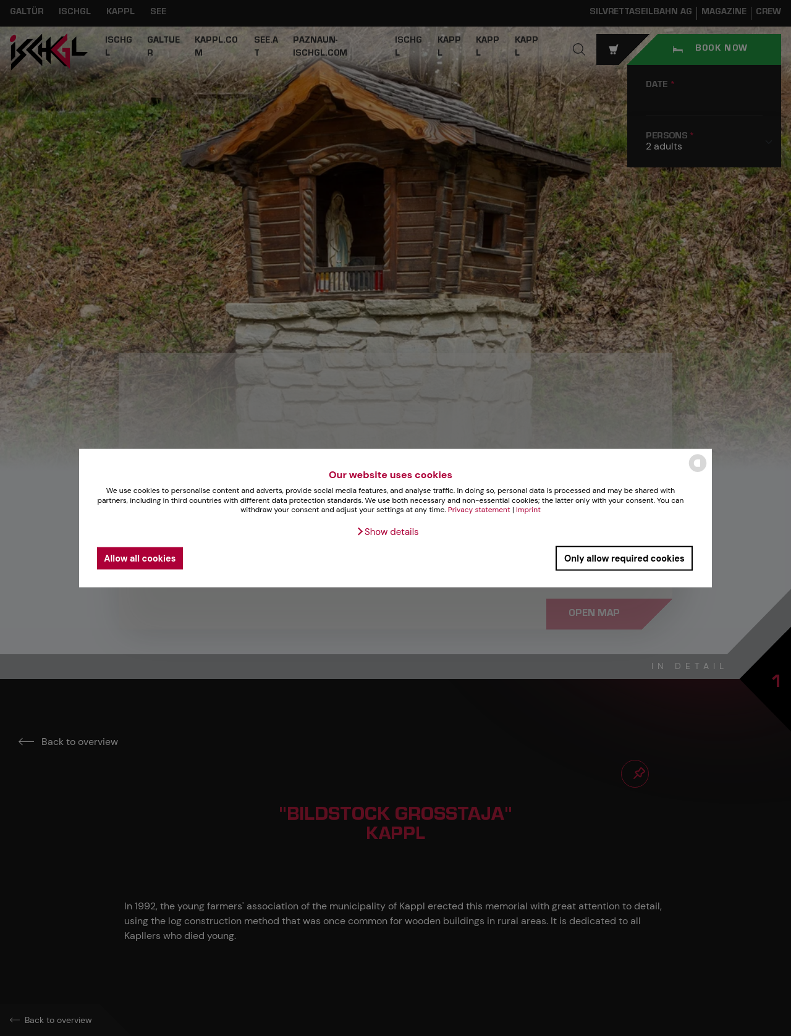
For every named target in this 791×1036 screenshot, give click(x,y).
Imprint (528, 510)
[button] (387, 532)
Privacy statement (479, 510)
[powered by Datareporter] (698, 471)
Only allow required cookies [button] (624, 557)
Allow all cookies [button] (140, 557)
